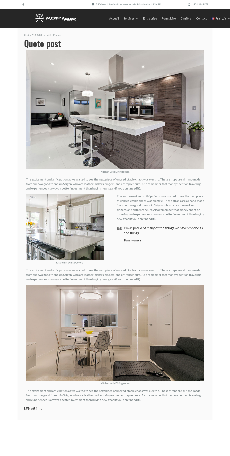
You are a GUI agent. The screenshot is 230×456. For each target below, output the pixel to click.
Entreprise (150, 18)
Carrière (186, 18)
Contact (201, 18)
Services (129, 18)
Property (57, 35)
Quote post (42, 43)
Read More (30, 408)
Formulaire (169, 18)
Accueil (114, 18)
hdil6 (48, 35)
